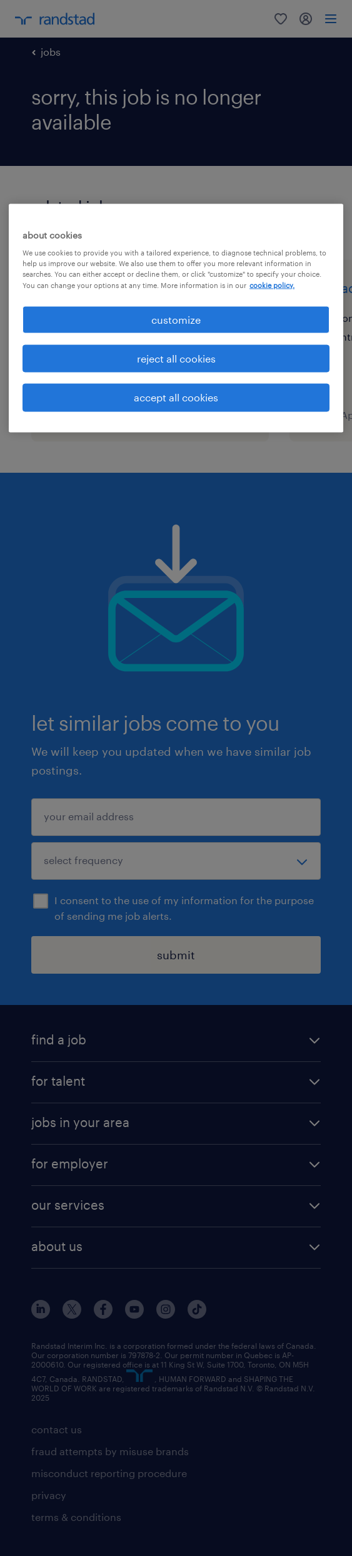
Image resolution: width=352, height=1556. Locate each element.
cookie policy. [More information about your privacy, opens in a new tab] (271, 285)
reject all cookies (176, 358)
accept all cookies (176, 397)
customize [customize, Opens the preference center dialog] (176, 319)
